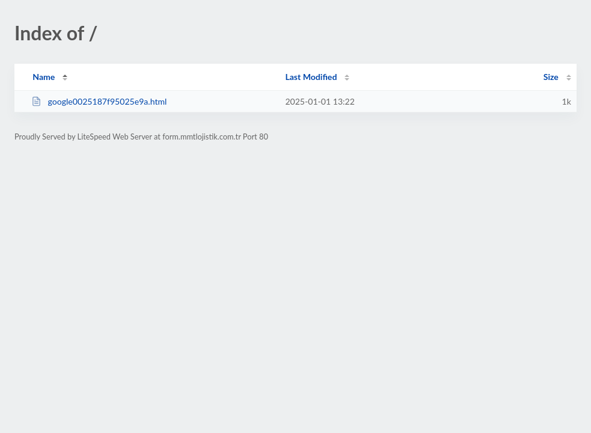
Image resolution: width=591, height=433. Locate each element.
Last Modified (311, 77)
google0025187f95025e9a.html (99, 101)
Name (43, 77)
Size (551, 77)
